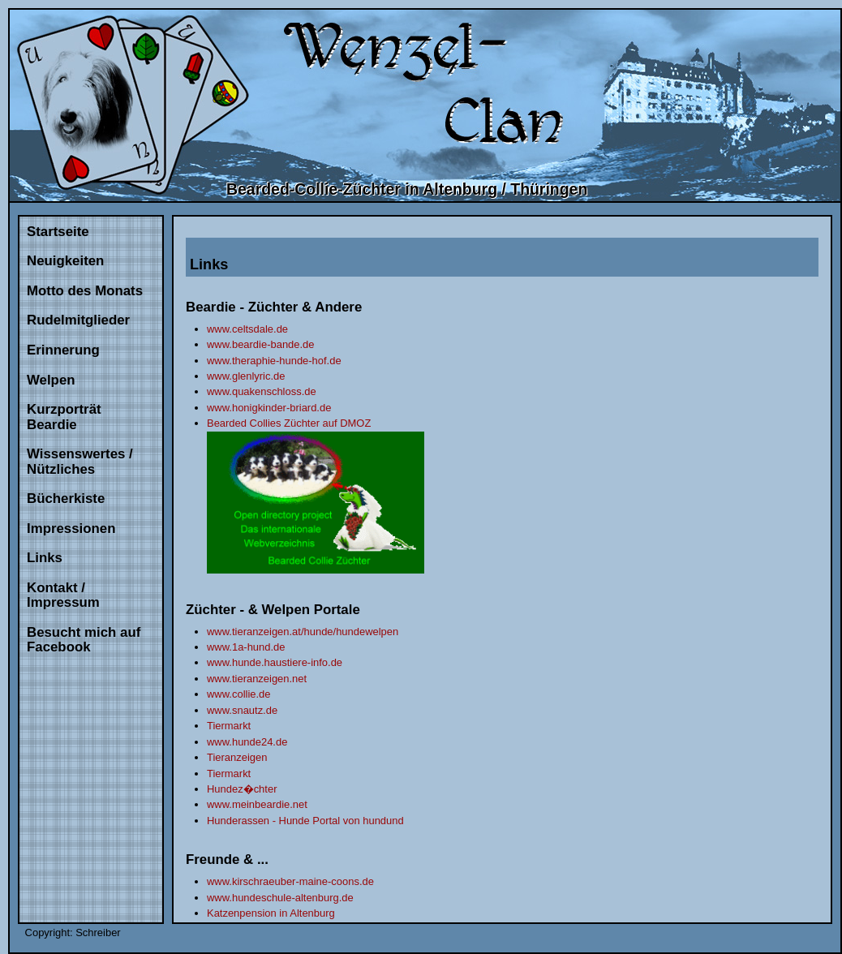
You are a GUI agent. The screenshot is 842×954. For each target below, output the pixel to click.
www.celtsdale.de (247, 329)
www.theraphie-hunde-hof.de (274, 361)
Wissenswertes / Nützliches (80, 461)
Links (44, 557)
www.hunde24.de (247, 742)
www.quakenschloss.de (261, 391)
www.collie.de (238, 694)
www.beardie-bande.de (261, 344)
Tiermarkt (229, 726)
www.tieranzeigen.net (257, 679)
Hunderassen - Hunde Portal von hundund (305, 820)
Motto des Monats (85, 291)
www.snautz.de (242, 710)
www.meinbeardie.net (257, 804)
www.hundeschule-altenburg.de (280, 898)
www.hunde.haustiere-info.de (274, 662)
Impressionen (71, 528)
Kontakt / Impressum (63, 595)
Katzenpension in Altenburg (271, 913)
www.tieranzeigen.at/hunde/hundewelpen (302, 631)
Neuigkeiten (65, 261)
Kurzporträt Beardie (64, 417)
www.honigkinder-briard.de (269, 408)
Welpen (51, 380)
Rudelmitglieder (78, 320)
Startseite (58, 231)
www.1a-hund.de (246, 647)
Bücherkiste (66, 498)
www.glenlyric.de (246, 376)
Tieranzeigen (237, 757)
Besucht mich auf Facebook (83, 640)
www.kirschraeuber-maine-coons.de (290, 881)
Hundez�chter (242, 789)
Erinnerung (63, 350)
